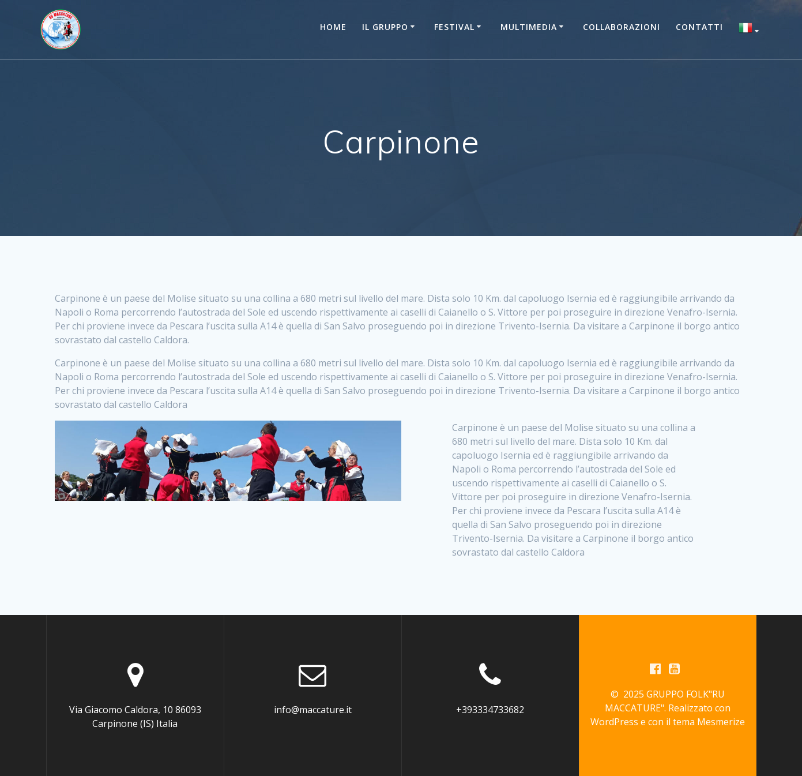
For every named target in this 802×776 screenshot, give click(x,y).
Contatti (699, 26)
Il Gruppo (385, 26)
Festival (454, 26)
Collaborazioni (621, 26)
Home (333, 26)
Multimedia (528, 26)
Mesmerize (721, 721)
